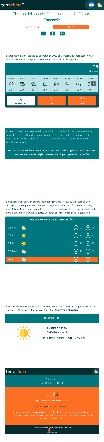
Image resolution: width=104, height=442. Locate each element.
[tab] (21, 100)
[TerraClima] (89, 5)
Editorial (60, 383)
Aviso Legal (42, 406)
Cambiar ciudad (33, 27)
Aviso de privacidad (58, 406)
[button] (43, 33)
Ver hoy (70, 27)
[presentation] (93, 83)
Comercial (44, 383)
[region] (52, 44)
